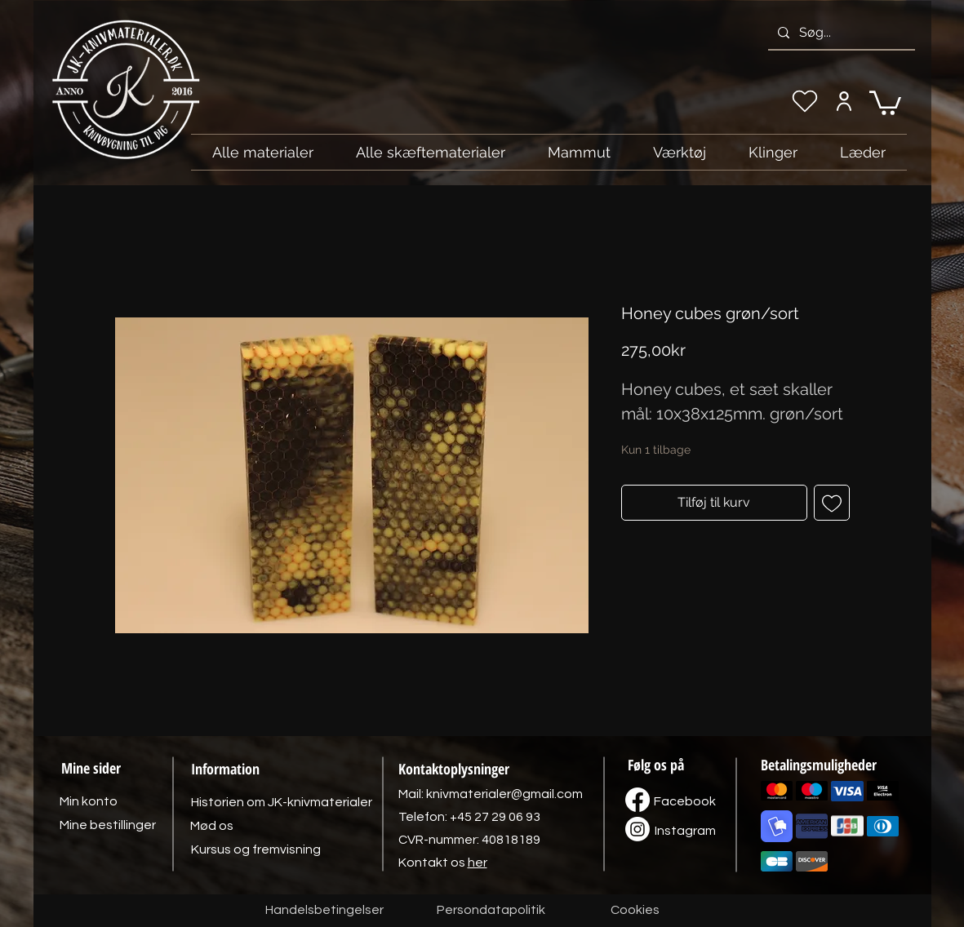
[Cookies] (635, 910)
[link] (885, 101)
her (477, 862)
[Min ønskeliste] (805, 101)
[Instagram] (686, 830)
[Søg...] (840, 32)
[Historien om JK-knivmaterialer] (281, 802)
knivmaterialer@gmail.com (504, 794)
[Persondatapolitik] (491, 910)
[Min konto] (844, 101)
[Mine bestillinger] (108, 825)
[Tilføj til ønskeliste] (832, 503)
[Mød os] (212, 825)
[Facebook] (685, 801)
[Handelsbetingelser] (324, 910)
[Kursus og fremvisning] (256, 849)
